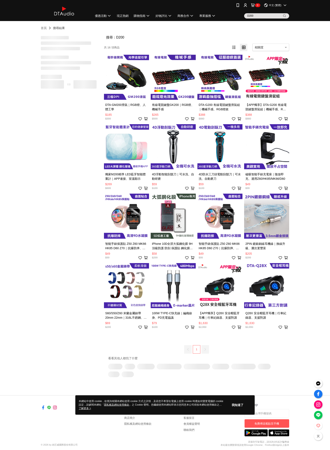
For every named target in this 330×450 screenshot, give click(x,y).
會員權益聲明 (192, 423)
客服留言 (189, 417)
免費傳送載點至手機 (266, 423)
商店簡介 (129, 417)
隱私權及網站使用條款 (138, 423)
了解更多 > (85, 408)
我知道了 (238, 405)
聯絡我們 (189, 429)
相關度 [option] (259, 47)
